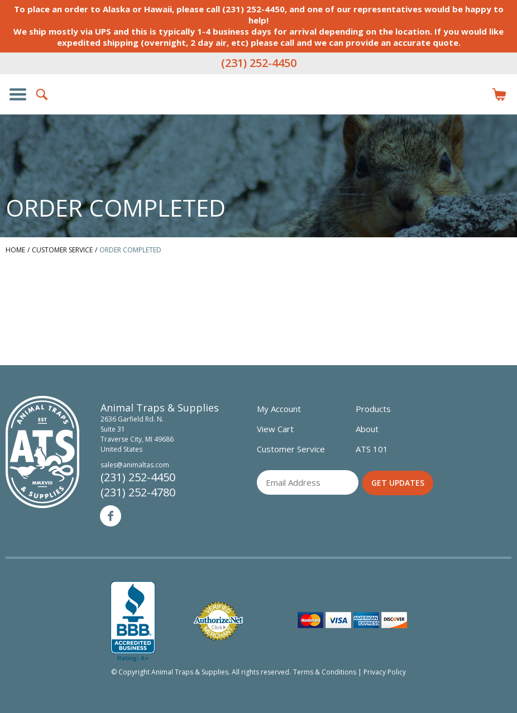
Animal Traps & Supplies (258, 116)
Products (373, 408)
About (367, 428)
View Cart (275, 428)
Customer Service (291, 448)
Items (499, 94)
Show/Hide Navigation (18, 94)
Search (42, 94)
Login (474, 94)
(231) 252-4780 (137, 492)
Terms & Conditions (324, 672)
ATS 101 (372, 448)
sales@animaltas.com (134, 465)
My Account (279, 408)
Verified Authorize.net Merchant (218, 621)
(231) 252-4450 (258, 62)
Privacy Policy (384, 672)
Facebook (110, 516)
